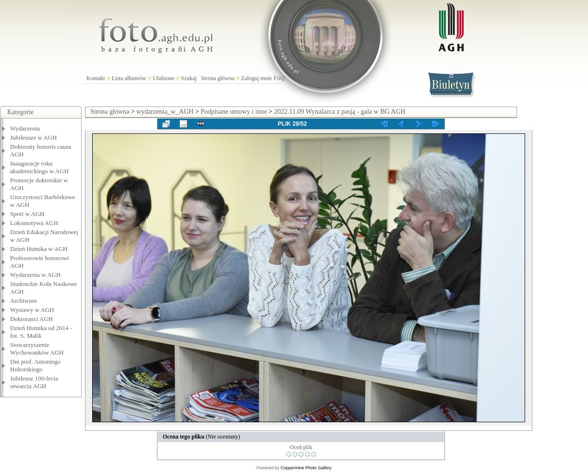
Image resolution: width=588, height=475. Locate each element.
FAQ (279, 78)
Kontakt (95, 78)
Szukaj (189, 78)
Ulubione (163, 78)
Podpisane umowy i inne (234, 111)
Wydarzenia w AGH (35, 274)
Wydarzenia (25, 128)
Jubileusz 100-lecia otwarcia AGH (34, 382)
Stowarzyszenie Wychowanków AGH (37, 348)
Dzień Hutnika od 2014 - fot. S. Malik (41, 331)
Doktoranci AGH (31, 318)
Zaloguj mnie (256, 78)
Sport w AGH (27, 213)
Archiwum (23, 300)
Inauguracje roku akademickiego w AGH (39, 167)
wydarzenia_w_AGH (164, 111)
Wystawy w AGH (32, 309)
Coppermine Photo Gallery (305, 467)
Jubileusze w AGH (33, 137)
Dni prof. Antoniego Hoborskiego (35, 365)
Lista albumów (129, 78)
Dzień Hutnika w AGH (39, 248)
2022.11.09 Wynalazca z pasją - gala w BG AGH (340, 111)
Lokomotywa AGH (34, 222)
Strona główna (218, 78)
